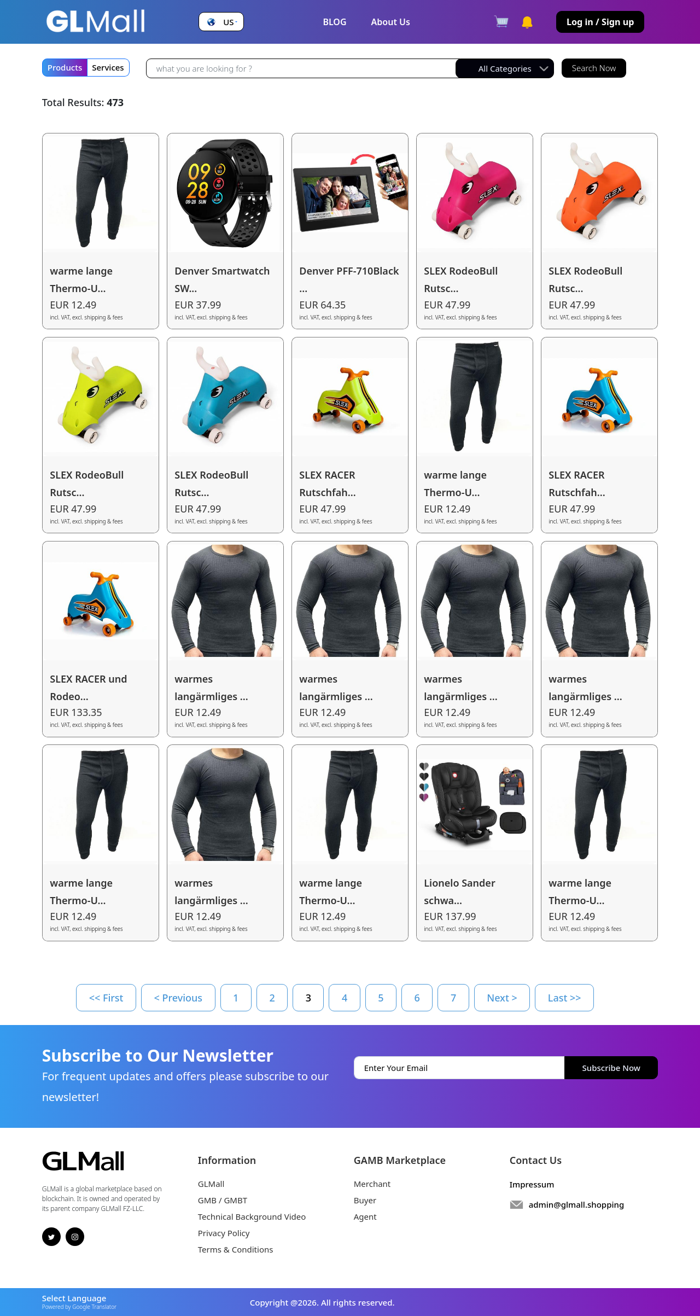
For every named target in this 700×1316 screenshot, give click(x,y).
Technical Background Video (252, 1216)
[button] (221, 22)
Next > (502, 997)
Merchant (372, 1183)
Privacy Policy (224, 1232)
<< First (106, 997)
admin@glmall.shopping (577, 1204)
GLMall (211, 1183)
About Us (390, 22)
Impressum (532, 1184)
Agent (365, 1216)
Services (108, 67)
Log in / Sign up (600, 22)
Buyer (365, 1200)
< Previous (178, 997)
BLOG (334, 22)
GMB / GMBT (222, 1200)
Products (65, 67)
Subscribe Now (611, 1067)
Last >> (564, 997)
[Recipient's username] (303, 69)
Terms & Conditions (235, 1249)
